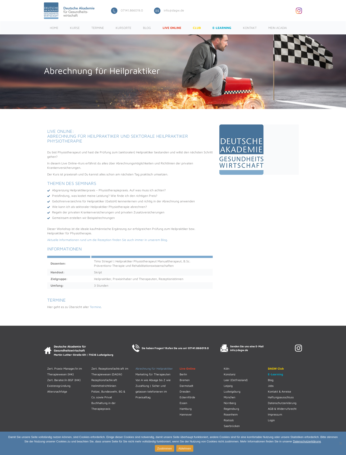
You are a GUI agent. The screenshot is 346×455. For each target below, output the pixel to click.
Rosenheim (231, 414)
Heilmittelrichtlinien (103, 385)
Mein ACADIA (277, 28)
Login (271, 420)
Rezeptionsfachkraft (104, 380)
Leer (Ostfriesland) (236, 380)
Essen (183, 403)
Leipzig (228, 385)
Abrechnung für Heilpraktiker (154, 368)
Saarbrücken (232, 426)
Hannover (186, 414)
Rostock (229, 420)
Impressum (275, 414)
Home (54, 28)
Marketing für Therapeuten (152, 374)
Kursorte (123, 28)
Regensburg (231, 408)
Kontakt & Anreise (279, 391)
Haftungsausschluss (281, 397)
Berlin (183, 374)
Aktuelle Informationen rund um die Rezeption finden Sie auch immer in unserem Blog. (107, 240)
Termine (97, 28)
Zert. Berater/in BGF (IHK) (64, 380)
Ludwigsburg (232, 391)
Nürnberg (230, 403)
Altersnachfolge (57, 391)
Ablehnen (185, 448)
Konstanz (229, 374)
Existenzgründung (58, 385)
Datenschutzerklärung (282, 403)
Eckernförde (187, 397)
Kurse (75, 28)
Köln (226, 368)
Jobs (271, 385)
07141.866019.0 (127, 10)
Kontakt (250, 28)
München (229, 397)
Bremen (185, 380)
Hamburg (186, 408)
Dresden (185, 391)
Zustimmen (164, 448)
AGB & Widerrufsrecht (282, 408)
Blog (147, 28)
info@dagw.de (169, 10)
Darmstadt (186, 385)
